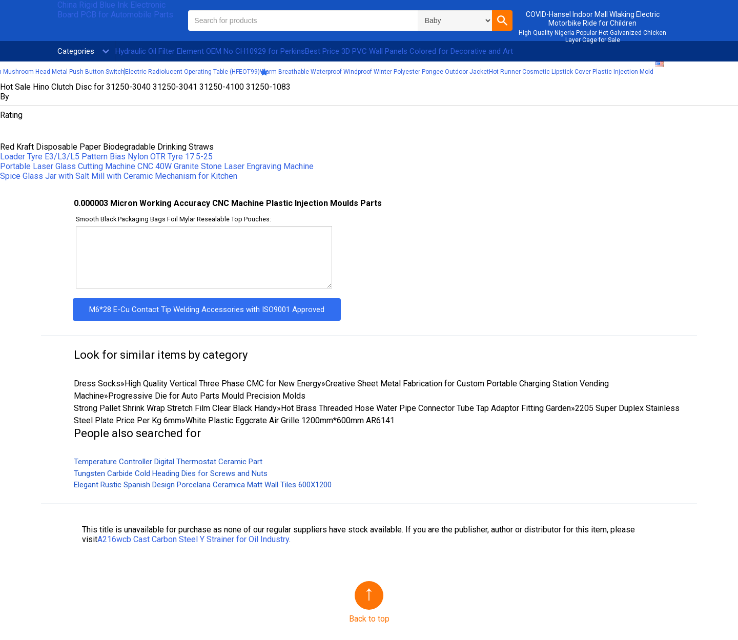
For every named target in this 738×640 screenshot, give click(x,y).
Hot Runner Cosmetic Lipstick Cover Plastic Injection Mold (571, 71)
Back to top (369, 619)
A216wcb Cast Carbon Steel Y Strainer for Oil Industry (193, 539)
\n (455, 20)
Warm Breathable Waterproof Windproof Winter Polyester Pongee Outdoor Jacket (374, 71)
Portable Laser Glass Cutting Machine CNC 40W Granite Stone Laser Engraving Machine (157, 166)
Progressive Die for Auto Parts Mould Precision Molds (206, 396)
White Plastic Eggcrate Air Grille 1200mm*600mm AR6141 (290, 420)
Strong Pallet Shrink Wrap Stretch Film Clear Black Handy (175, 408)
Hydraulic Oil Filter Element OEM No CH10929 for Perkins (210, 51)
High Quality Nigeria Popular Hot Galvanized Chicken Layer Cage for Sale (592, 36)
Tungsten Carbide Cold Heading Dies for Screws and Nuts (171, 473)
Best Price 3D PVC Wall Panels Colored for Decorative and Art (409, 51)
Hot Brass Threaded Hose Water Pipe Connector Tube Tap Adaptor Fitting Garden (426, 408)
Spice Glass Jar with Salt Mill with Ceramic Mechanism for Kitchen (118, 176)
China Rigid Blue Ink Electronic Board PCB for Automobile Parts (115, 9)
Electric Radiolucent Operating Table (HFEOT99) (192, 71)
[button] (502, 20)
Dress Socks (97, 383)
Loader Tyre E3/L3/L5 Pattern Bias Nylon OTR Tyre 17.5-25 (106, 156)
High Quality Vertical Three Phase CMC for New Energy (223, 383)
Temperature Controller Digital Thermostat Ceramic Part (168, 461)
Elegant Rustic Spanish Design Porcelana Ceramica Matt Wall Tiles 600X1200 (203, 484)
